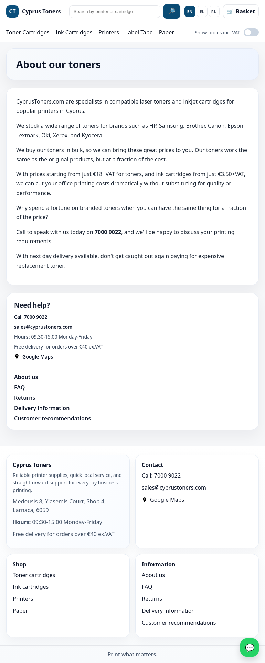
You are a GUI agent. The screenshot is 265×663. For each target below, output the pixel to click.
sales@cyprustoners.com (43, 326)
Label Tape (139, 32)
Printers (108, 32)
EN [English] (190, 11)
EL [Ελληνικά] (202, 11)
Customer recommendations (52, 418)
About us (26, 377)
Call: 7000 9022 (161, 475)
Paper (166, 32)
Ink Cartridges (74, 32)
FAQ (19, 387)
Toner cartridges (34, 575)
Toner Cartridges (28, 32)
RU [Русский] (214, 11)
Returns (24, 398)
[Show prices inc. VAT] (251, 32)
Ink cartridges (31, 586)
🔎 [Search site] (172, 11)
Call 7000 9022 (30, 316)
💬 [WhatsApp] (249, 647)
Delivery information (42, 408)
